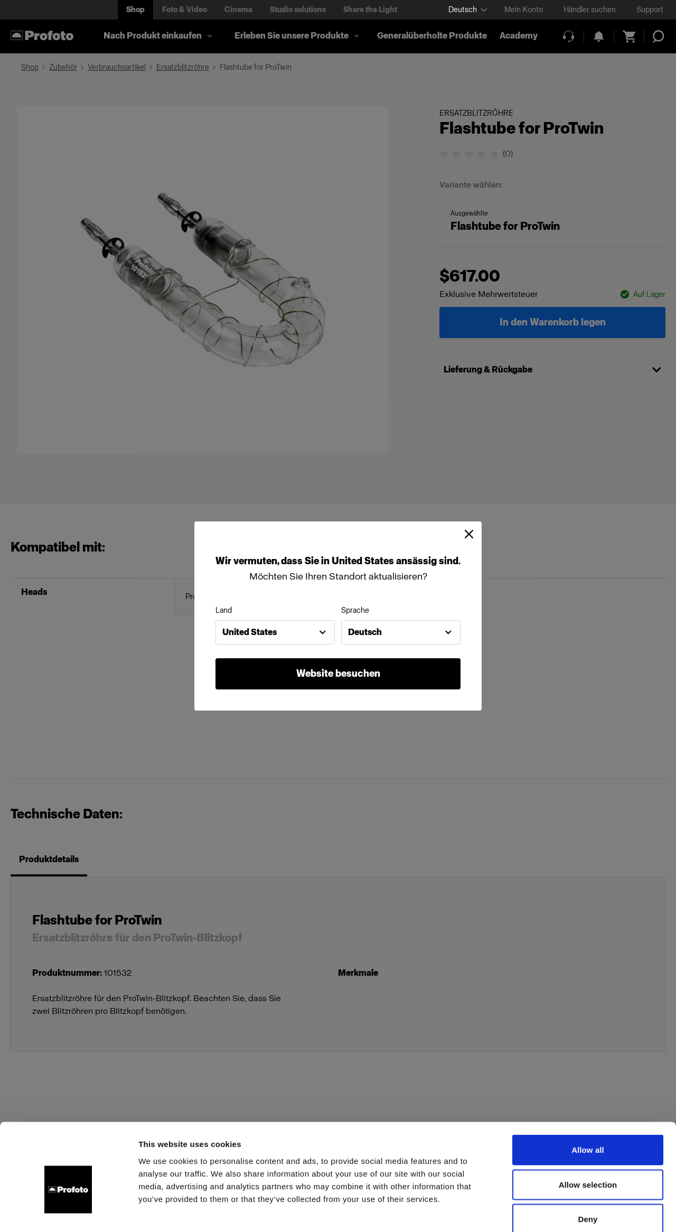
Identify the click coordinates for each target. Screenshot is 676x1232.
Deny (587, 1162)
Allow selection (588, 1128)
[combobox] (275, 632)
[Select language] (467, 9)
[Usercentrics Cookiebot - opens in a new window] (68, 1211)
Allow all (587, 1093)
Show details (554, 1211)
